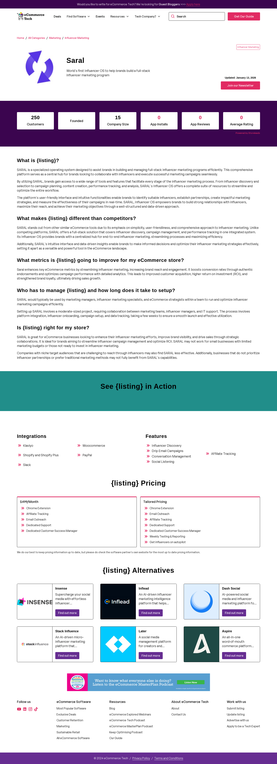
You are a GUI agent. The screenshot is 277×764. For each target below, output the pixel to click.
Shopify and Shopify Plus (41, 455)
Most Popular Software (71, 708)
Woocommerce (93, 445)
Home (20, 37)
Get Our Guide (244, 16)
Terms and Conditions (168, 758)
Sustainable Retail (68, 732)
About (175, 708)
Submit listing (235, 708)
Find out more (67, 613)
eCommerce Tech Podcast (127, 720)
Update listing (236, 714)
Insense (61, 588)
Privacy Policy (141, 758)
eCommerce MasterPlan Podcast (131, 726)
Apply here (193, 4)
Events (100, 16)
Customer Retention (70, 720)
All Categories (36, 37)
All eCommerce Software (73, 738)
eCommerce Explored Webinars (130, 714)
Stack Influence (67, 631)
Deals (57, 16)
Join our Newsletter (240, 85)
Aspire (227, 631)
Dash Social (231, 588)
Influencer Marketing (77, 37)
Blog (112, 708)
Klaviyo (28, 445)
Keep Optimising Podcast (126, 732)
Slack (27, 465)
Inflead (144, 588)
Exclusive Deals (66, 714)
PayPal (87, 455)
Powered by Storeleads (248, 133)
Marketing (55, 37)
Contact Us (178, 714)
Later (142, 631)
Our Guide (115, 738)
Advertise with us (238, 720)
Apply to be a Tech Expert (243, 726)
